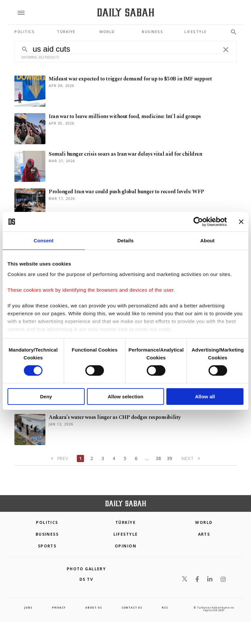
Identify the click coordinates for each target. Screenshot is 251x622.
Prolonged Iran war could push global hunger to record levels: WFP (126, 192)
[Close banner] (241, 221)
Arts (204, 534)
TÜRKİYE (125, 522)
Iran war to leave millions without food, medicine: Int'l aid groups (125, 116)
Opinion (125, 546)
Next (190, 458)
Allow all (205, 396)
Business (47, 534)
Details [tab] (125, 240)
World (203, 522)
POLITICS (47, 522)
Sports (47, 546)
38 (158, 458)
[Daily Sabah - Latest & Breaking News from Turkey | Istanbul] (125, 13)
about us (93, 607)
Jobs (28, 607)
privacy (59, 607)
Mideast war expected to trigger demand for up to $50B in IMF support (130, 79)
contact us (132, 607)
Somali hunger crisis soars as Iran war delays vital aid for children (125, 154)
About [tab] (207, 240)
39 (169, 458)
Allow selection (125, 396)
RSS (165, 607)
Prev (59, 458)
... (147, 458)
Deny (46, 396)
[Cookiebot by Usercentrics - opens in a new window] (198, 222)
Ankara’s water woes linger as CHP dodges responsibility (115, 417)
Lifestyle (125, 534)
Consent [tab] (44, 240)
